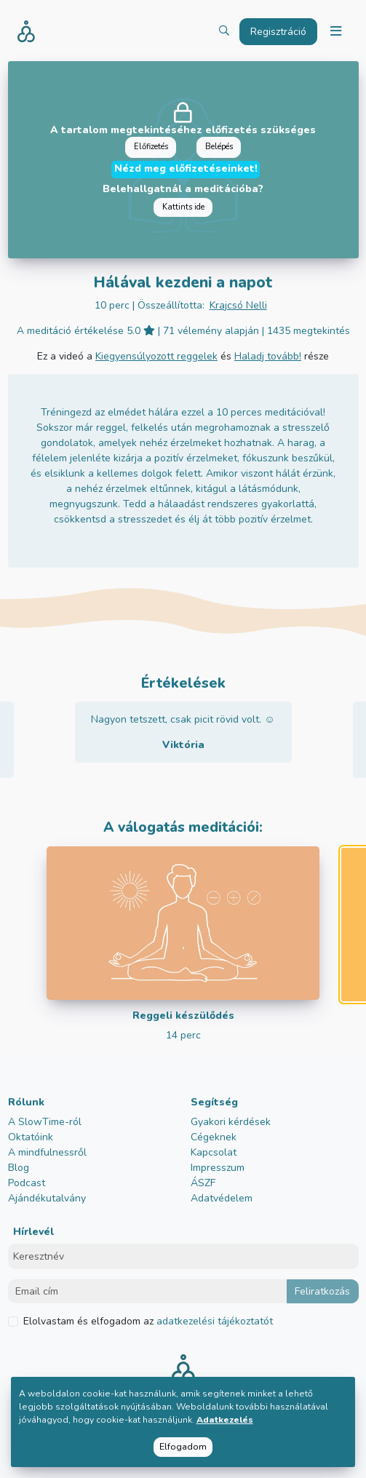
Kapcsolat (213, 1152)
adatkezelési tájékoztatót (213, 1321)
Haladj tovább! (267, 356)
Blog (18, 1168)
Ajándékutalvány (47, 1198)
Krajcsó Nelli (238, 305)
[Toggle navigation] (335, 31)
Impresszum (217, 1168)
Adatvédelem (221, 1198)
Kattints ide (183, 207)
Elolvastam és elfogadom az (148, 1321)
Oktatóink (30, 1137)
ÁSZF (203, 1183)
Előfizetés (151, 146)
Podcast (26, 1183)
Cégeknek (213, 1137)
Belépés (219, 146)
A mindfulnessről (47, 1152)
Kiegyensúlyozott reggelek (156, 356)
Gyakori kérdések (231, 1122)
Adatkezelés (224, 1420)
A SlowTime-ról (44, 1122)
